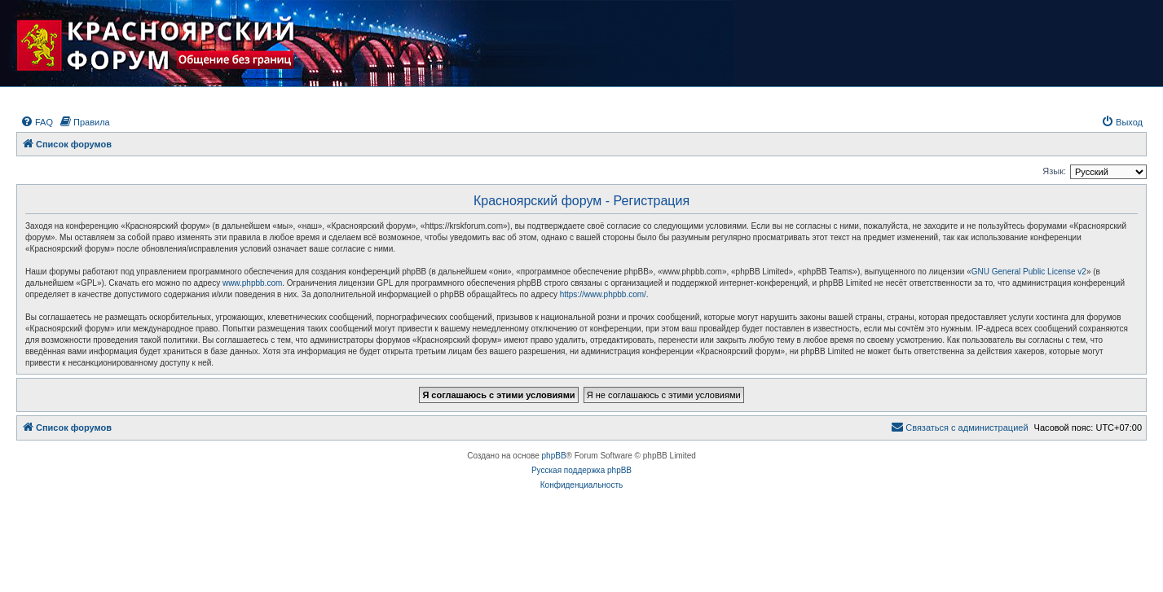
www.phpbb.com (252, 282)
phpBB (554, 455)
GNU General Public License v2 (1028, 271)
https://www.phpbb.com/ (603, 294)
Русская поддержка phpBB (581, 470)
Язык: (1054, 171)
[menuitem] (36, 122)
